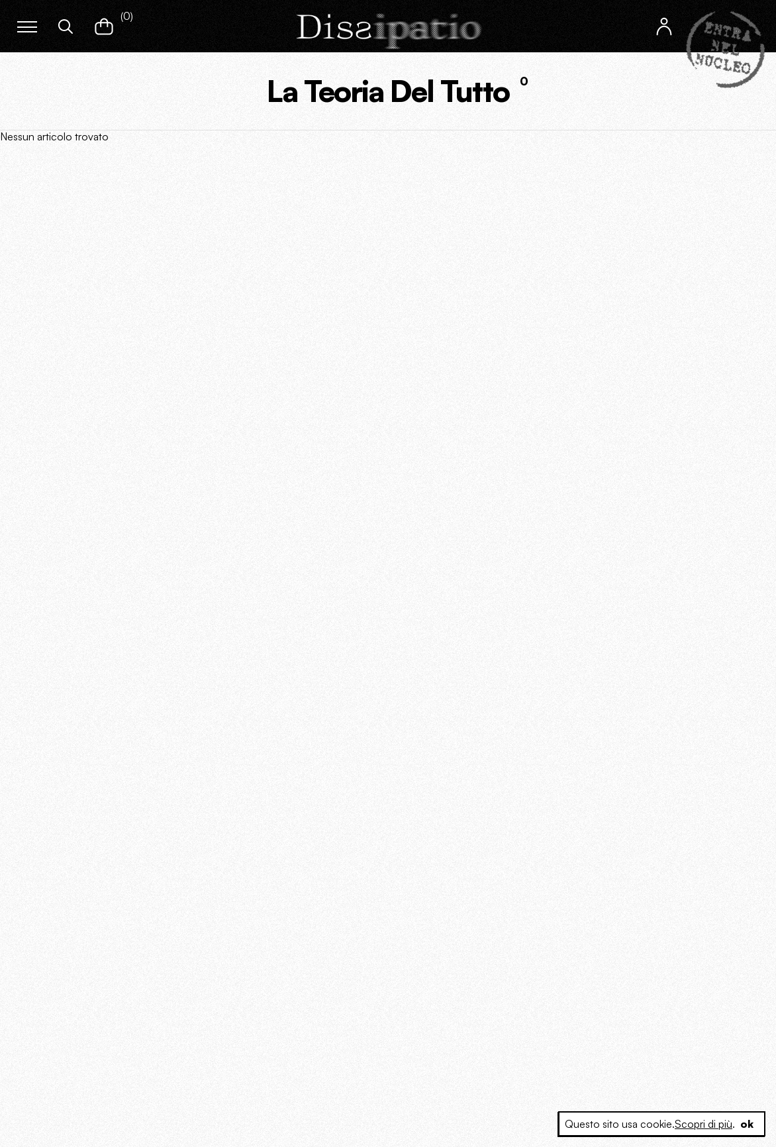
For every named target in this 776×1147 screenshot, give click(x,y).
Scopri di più (703, 1124)
